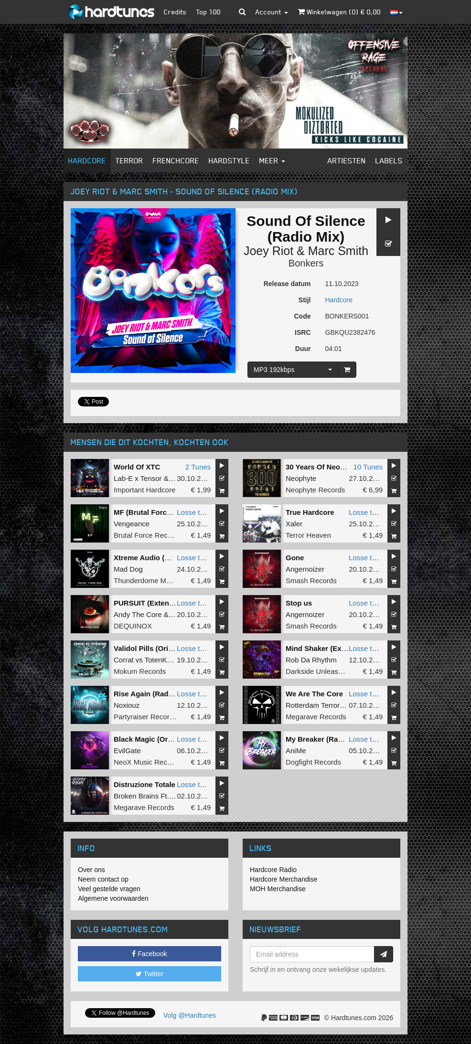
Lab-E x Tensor (138, 478)
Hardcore (87, 160)
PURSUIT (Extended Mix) (156, 603)
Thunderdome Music (146, 580)
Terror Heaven (308, 535)
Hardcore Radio (273, 870)
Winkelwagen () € (339, 12)
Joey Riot (268, 250)
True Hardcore (310, 512)
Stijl (305, 300)
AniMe (296, 750)
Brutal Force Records (148, 535)
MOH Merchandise (278, 889)
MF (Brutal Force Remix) (155, 512)
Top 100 (208, 12)
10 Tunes (368, 467)
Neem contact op (103, 879)
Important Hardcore (144, 490)
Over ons (91, 870)
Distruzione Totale (144, 784)
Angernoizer (305, 569)
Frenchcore (176, 160)
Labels (389, 160)
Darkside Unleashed (318, 671)
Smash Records (311, 580)
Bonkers (306, 263)
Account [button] (272, 12)
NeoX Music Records (147, 762)
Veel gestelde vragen (109, 889)
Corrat (124, 660)
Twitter (149, 974)
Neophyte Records (315, 490)
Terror (129, 160)
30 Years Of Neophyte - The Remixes (348, 467)
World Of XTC (137, 467)
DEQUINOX (133, 626)
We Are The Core (314, 694)
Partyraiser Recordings (150, 717)
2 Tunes (198, 467)
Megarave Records (316, 717)
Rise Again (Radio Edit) (153, 694)
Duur (303, 348)
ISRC (302, 332)
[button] (242, 12)
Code (302, 316)
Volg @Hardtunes (189, 1015)
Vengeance (132, 524)
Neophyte (301, 478)
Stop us (299, 603)
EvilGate (127, 750)
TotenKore (161, 660)
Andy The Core (138, 614)
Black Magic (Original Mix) (158, 739)
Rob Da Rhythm (311, 660)
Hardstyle (229, 160)
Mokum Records (140, 671)
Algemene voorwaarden (113, 898)
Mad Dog (128, 569)
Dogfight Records (313, 762)
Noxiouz (126, 705)
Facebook (149, 954)
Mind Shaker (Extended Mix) (333, 648)
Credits (175, 12)
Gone (295, 558)
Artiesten (347, 160)
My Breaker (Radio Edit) (326, 739)
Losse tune (194, 512)
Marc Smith (338, 250)
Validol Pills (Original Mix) (157, 648)
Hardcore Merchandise (284, 879)
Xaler (294, 524)
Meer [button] (272, 160)
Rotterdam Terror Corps (323, 705)
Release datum (287, 284)
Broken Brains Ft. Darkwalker (160, 796)
